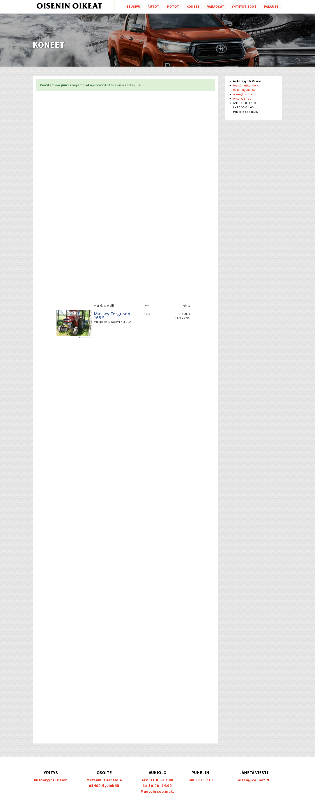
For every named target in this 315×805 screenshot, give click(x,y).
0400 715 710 (242, 99)
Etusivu (133, 6)
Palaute (271, 6)
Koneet (193, 6)
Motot (173, 6)
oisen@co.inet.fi (245, 94)
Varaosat (215, 6)
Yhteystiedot (244, 6)
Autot (153, 6)
